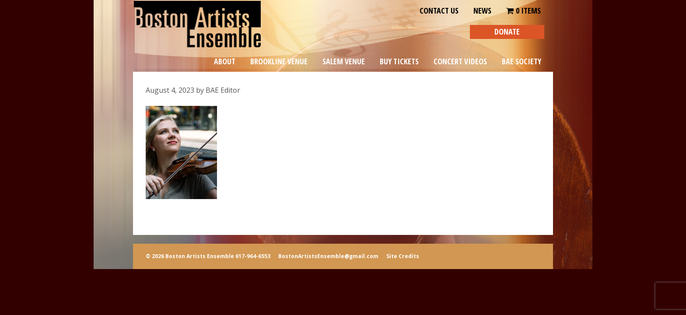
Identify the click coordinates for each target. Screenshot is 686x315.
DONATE (507, 31)
